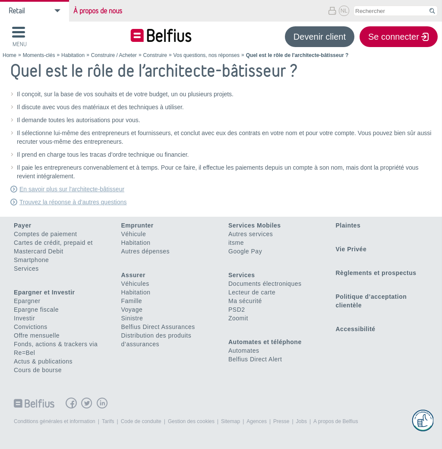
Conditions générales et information (54, 421)
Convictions (30, 326)
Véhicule (133, 234)
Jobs (301, 421)
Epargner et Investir (44, 292)
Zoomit (238, 318)
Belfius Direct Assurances (158, 326)
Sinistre (132, 318)
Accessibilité (356, 329)
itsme (236, 242)
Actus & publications (43, 361)
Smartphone (31, 259)
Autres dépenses (145, 251)
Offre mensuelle (37, 335)
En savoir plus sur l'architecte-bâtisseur (71, 189)
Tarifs (108, 421)
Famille (131, 300)
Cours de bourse (38, 370)
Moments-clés (39, 55)
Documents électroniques (264, 283)
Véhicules (135, 283)
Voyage (132, 309)
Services (26, 268)
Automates (243, 350)
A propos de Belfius (335, 421)
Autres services (250, 234)
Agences (256, 421)
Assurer (133, 275)
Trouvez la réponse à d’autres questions (73, 202)
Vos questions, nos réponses (207, 55)
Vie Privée (351, 249)
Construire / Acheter (114, 55)
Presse (281, 421)
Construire (155, 55)
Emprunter (137, 225)
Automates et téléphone (265, 341)
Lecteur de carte (251, 292)
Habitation (73, 55)
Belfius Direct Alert (255, 359)
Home (9, 55)
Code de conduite (141, 421)
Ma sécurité (245, 300)
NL (344, 10)
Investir (24, 318)
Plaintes (348, 225)
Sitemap (230, 421)
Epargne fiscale (36, 309)
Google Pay (245, 251)
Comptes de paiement (45, 234)
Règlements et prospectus (376, 272)
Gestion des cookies (191, 421)
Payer (23, 225)
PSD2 (236, 309)
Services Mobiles (254, 225)
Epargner (27, 300)
